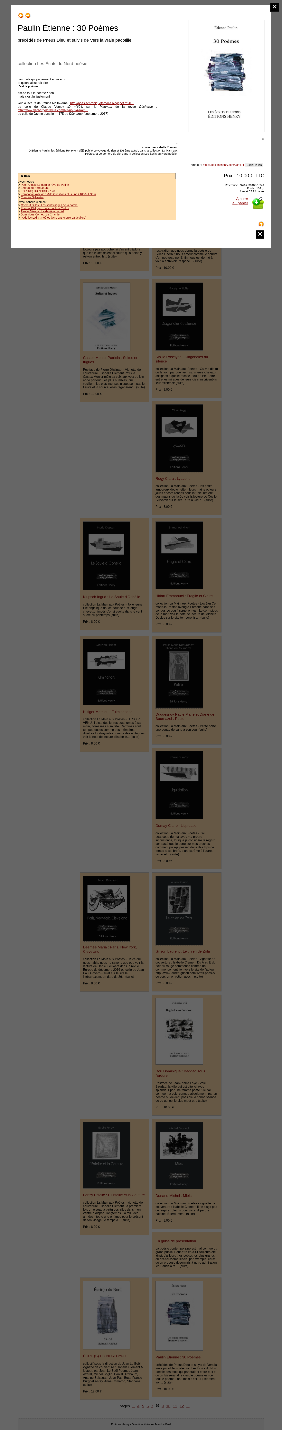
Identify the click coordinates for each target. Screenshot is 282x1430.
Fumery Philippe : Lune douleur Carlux (45, 208)
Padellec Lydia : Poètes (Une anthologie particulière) (53, 217)
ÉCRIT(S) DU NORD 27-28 (38, 191)
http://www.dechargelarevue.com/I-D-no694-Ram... (53, 110)
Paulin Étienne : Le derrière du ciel (42, 211)
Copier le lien (254, 164)
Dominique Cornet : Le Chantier (40, 214)
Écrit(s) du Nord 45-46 (35, 187)
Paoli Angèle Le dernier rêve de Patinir (45, 184)
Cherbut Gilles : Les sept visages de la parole (49, 205)
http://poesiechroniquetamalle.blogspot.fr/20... (102, 103)
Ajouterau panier (240, 201)
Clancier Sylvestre (32, 197)
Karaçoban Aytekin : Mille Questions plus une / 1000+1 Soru (58, 194)
